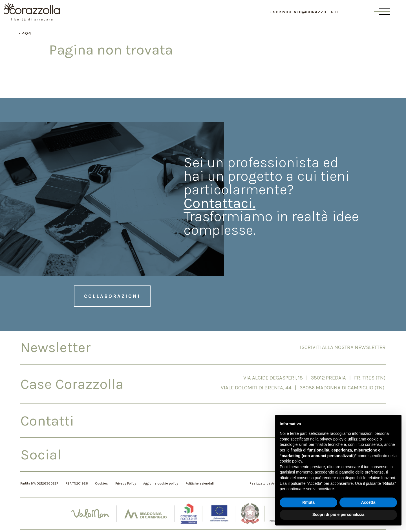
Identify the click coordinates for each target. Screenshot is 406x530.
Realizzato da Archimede (269, 483)
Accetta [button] (368, 502)
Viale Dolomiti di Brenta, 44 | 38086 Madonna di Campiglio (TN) (303, 388)
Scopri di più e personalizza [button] (338, 514)
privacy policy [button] (331, 439)
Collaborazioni (112, 296)
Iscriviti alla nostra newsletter (343, 347)
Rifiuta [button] (308, 502)
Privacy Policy (125, 483)
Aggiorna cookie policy (160, 483)
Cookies (101, 483)
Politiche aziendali (200, 483)
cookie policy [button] (291, 461)
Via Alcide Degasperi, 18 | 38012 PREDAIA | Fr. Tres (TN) (314, 378)
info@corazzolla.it (315, 12)
